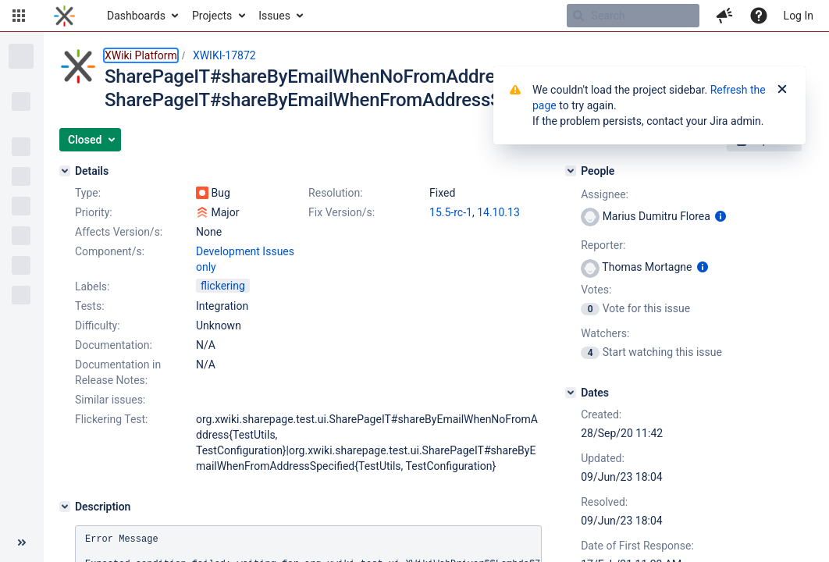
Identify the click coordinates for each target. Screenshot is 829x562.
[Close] (782, 90)
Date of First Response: (637, 545)
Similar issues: (110, 399)
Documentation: (113, 345)
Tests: (90, 306)
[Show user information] (720, 216)
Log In (798, 15)
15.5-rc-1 (450, 212)
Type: (88, 193)
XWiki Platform (141, 55)
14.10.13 (498, 212)
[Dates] (570, 392)
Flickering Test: (111, 419)
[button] (19, 15)
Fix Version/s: (341, 212)
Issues (274, 15)
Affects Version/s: (118, 232)
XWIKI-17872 (224, 55)
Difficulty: (97, 325)
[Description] (64, 506)
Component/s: (109, 251)
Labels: (92, 286)
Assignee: (604, 194)
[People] (570, 170)
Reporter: (603, 245)
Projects (212, 15)
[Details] (64, 170)
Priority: (93, 212)
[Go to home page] (64, 15)
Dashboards (136, 15)
